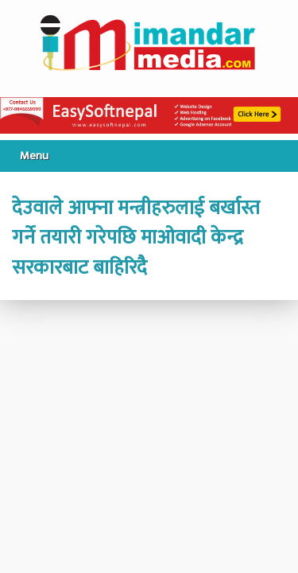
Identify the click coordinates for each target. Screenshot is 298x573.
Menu (34, 156)
